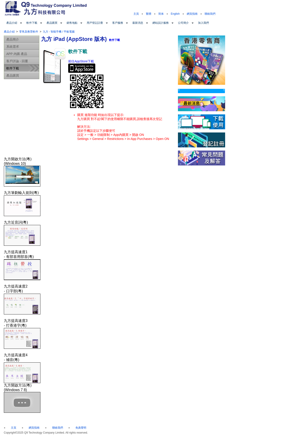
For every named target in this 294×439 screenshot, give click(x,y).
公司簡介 (183, 22)
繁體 (148, 13)
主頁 (136, 13)
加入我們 (203, 22)
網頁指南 (192, 13)
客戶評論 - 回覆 (17, 61)
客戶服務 (117, 22)
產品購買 (52, 22)
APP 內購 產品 (16, 54)
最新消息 (137, 22)
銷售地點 (72, 22)
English (175, 13)
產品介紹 (11, 22)
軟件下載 (31, 22)
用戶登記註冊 (95, 22)
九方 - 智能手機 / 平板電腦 (59, 31)
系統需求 (12, 46)
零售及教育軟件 (28, 31)
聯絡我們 (210, 13)
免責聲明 (80, 427)
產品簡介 (12, 39)
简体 (161, 13)
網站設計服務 (160, 22)
